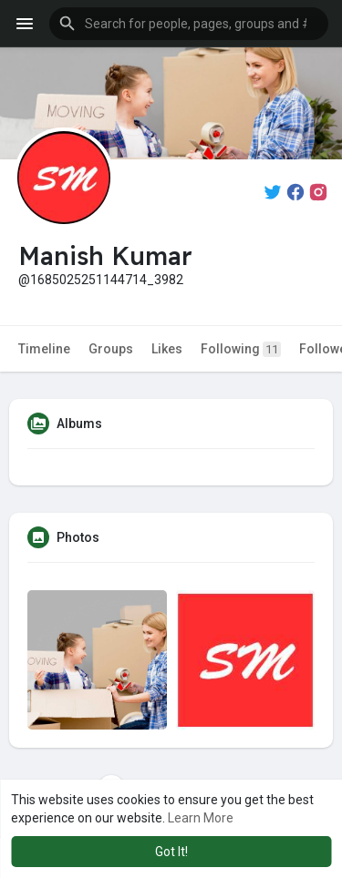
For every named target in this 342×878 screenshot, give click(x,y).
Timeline (44, 349)
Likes (166, 349)
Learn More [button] (200, 818)
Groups (110, 349)
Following (241, 349)
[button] (188, 23)
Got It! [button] (171, 851)
